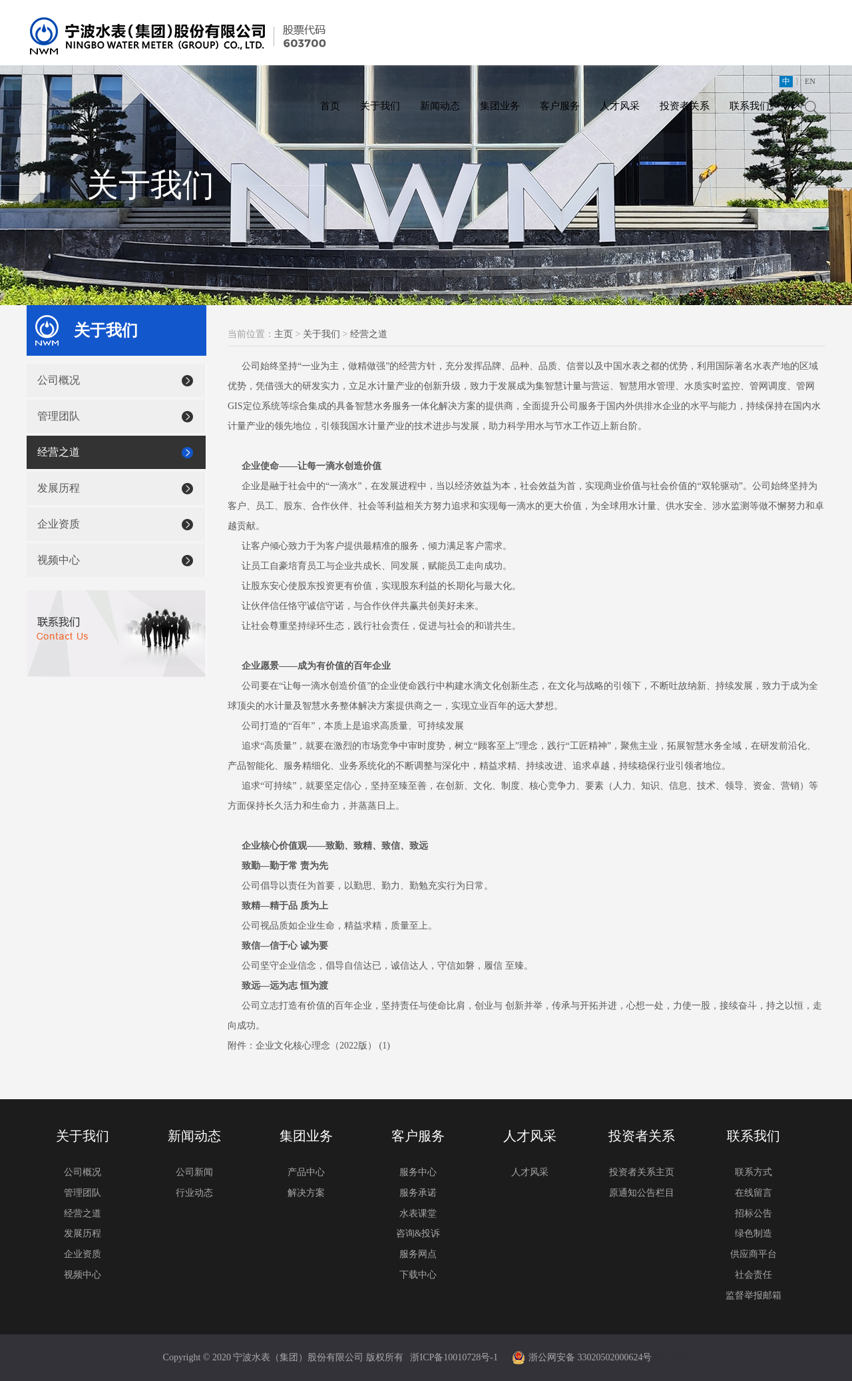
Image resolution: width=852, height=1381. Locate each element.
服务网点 (418, 1254)
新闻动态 (440, 106)
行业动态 (194, 1193)
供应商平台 (753, 1254)
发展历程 (58, 488)
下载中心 (418, 1275)
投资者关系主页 (641, 1172)
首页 (330, 106)
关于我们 (380, 106)
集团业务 (500, 106)
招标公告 (753, 1213)
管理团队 (58, 416)
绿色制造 (753, 1233)
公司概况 (58, 380)
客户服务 (560, 106)
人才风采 (620, 106)
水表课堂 (418, 1213)
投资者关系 (685, 106)
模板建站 (670, 1357)
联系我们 (749, 106)
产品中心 (306, 1172)
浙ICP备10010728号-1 (453, 1357)
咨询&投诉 (418, 1233)
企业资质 (58, 524)
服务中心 (418, 1172)
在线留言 (753, 1193)
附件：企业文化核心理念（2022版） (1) (309, 1046)
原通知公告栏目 (641, 1193)
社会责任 (753, 1275)
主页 (283, 334)
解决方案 (306, 1193)
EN (810, 81)
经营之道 (58, 452)
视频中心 (58, 560)
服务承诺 (418, 1193)
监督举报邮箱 (753, 1295)
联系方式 (753, 1172)
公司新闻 (194, 1172)
